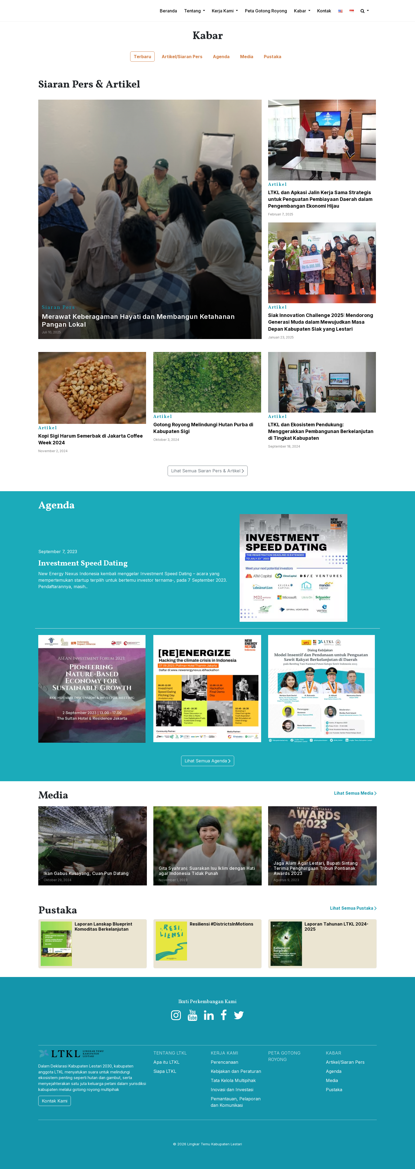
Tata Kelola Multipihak (233, 1080)
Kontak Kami (54, 1101)
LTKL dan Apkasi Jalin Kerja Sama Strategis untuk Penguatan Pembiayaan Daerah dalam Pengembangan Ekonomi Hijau (320, 199)
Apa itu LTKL (166, 1062)
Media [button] (246, 56)
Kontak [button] (324, 10)
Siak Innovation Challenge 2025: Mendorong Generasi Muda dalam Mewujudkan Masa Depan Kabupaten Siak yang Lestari (320, 321)
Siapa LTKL (164, 1071)
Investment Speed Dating (83, 563)
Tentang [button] (193, 10)
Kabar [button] (300, 10)
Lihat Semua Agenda (208, 761)
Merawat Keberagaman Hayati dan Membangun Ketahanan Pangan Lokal (138, 320)
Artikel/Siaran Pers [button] (182, 56)
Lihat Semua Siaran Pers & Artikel (207, 470)
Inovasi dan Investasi (232, 1089)
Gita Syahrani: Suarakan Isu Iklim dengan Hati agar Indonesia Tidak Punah (207, 871)
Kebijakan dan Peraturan (236, 1071)
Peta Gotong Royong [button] (266, 10)
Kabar (333, 1053)
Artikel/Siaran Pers (345, 1062)
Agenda (333, 1071)
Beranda (168, 10)
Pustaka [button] (272, 56)
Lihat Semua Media (355, 793)
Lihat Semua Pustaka (353, 908)
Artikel (277, 185)
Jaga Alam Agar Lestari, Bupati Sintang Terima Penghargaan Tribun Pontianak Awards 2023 (316, 868)
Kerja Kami (224, 1053)
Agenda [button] (221, 56)
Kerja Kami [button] (223, 10)
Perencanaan (224, 1062)
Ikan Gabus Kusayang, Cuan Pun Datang (86, 873)
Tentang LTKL (170, 1053)
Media (332, 1080)
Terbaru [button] (142, 56)
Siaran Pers (58, 307)
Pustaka (334, 1089)
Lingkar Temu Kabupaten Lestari (214, 1144)
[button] (340, 10)
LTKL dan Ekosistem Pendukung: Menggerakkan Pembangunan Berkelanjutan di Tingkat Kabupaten (321, 431)
